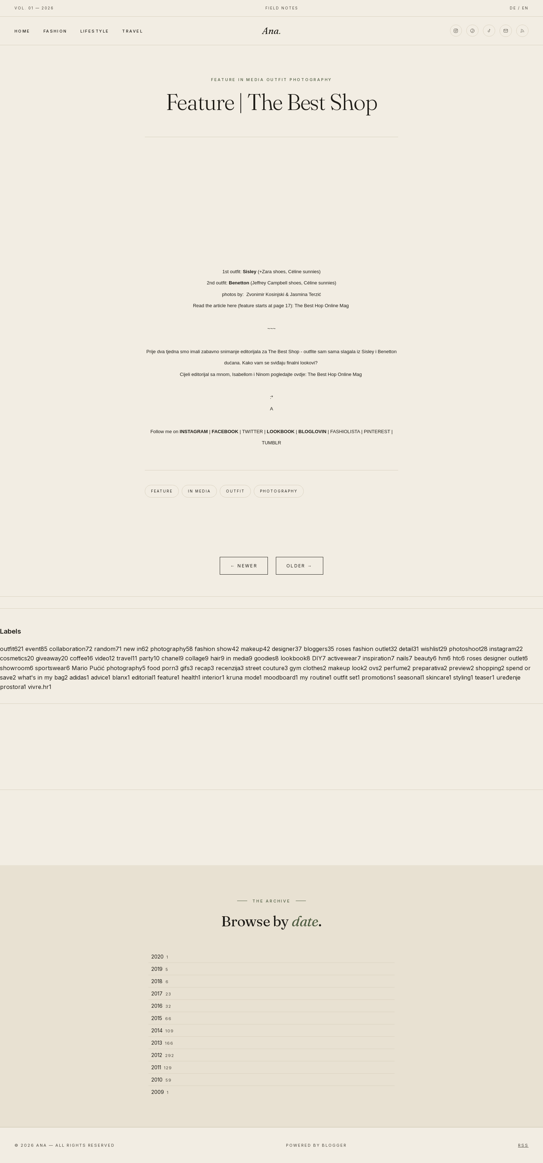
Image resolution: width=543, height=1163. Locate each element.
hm (444, 658)
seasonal (410, 677)
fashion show (217, 648)
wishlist (434, 648)
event (36, 648)
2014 (162, 1030)
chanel (172, 658)
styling (463, 677)
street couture (266, 668)
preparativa (429, 668)
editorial (144, 677)
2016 (161, 1006)
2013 (162, 1043)
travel (127, 658)
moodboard (281, 677)
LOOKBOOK (281, 431)
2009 (160, 1092)
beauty (425, 658)
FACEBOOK (225, 431)
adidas (79, 677)
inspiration (379, 658)
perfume (397, 668)
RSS (523, 1145)
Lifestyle (94, 31)
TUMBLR (271, 442)
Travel (132, 31)
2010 (161, 1080)
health (191, 677)
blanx (121, 677)
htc (458, 658)
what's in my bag (43, 677)
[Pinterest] (472, 31)
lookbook (295, 658)
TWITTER (252, 431)
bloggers (319, 648)
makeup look (347, 668)
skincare (438, 677)
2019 (159, 969)
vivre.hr (39, 686)
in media (199, 491)
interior (213, 677)
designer (287, 648)
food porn (162, 668)
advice (100, 677)
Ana (271, 30)
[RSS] (522, 31)
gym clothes (308, 668)
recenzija (230, 668)
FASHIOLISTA (345, 431)
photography (279, 491)
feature (162, 491)
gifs (186, 668)
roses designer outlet (497, 658)
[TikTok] (489, 31)
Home (22, 31)
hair (217, 658)
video (105, 658)
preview (461, 668)
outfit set (346, 677)
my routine (316, 677)
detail (409, 648)
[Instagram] (456, 31)
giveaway (52, 658)
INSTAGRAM (194, 431)
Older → (299, 565)
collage (197, 658)
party (149, 658)
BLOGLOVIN (312, 431)
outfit (235, 491)
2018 (160, 981)
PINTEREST (377, 431)
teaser (484, 677)
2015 (161, 1018)
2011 (161, 1067)
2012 (162, 1055)
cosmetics (17, 658)
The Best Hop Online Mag (322, 305)
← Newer (243, 565)
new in (135, 648)
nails (404, 658)
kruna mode (244, 677)
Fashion (55, 31)
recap (204, 668)
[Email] (506, 31)
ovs (375, 668)
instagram (506, 648)
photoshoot (468, 648)
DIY (319, 658)
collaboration (70, 648)
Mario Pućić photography (109, 668)
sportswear (52, 668)
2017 (161, 993)
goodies (266, 658)
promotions (379, 677)
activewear (344, 658)
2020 (159, 956)
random (108, 648)
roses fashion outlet (366, 648)
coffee (81, 658)
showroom (16, 668)
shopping (490, 668)
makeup (255, 648)
